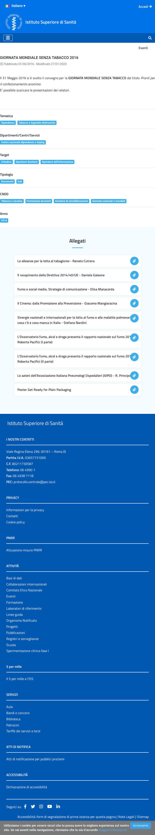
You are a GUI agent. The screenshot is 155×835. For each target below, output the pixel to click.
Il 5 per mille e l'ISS (19, 688)
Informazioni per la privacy (25, 519)
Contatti (12, 525)
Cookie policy (15, 531)
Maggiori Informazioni (113, 830)
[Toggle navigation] (8, 38)
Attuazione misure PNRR (24, 559)
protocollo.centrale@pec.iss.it (34, 491)
